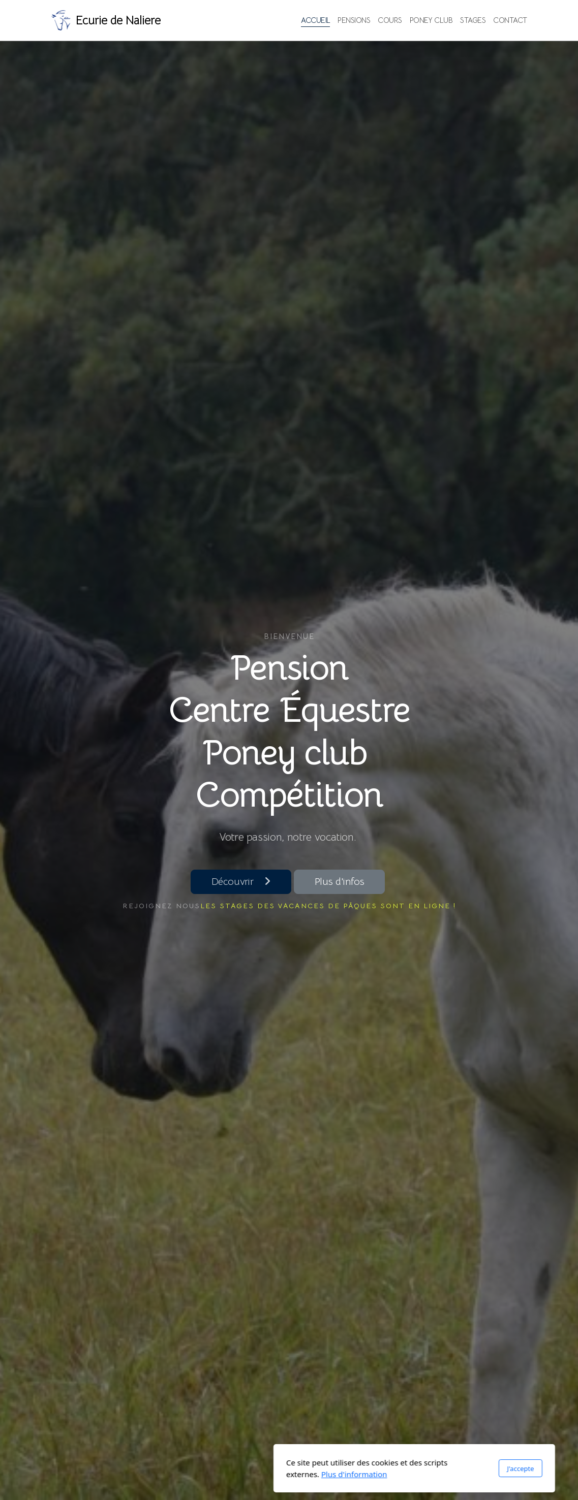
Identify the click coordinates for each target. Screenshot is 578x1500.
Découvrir (240, 881)
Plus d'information (229, 1474)
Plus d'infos (339, 881)
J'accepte (395, 1468)
